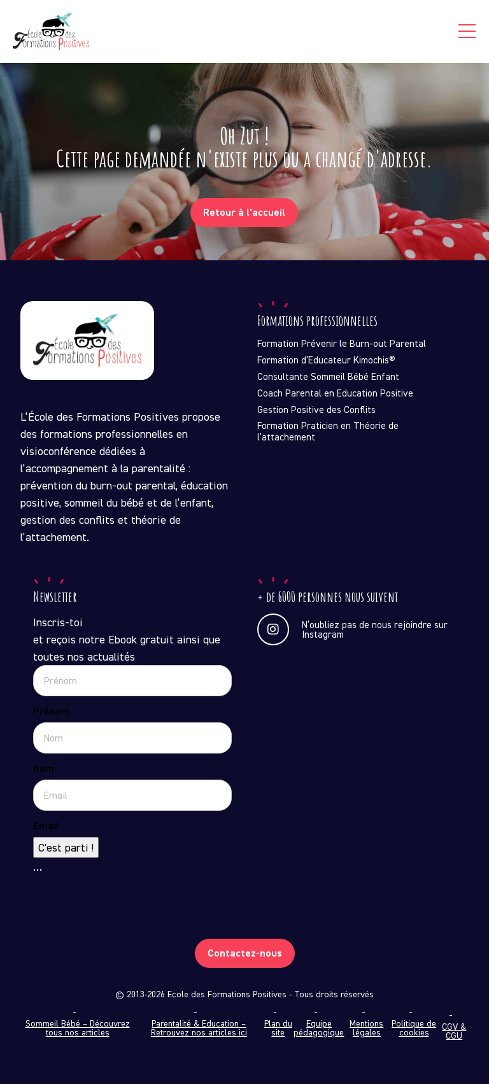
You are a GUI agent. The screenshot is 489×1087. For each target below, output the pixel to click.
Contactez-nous (245, 956)
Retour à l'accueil (244, 215)
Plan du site (278, 1031)
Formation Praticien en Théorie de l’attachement (328, 434)
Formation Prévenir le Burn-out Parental (341, 347)
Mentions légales (366, 1031)
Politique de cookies (414, 1031)
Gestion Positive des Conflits (316, 413)
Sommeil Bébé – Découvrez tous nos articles (77, 1031)
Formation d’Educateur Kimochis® (326, 363)
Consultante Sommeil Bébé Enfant (328, 380)
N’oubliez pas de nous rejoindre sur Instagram (352, 633)
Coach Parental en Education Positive (335, 396)
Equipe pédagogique (319, 1031)
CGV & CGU (454, 1034)
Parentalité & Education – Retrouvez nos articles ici (199, 1031)
